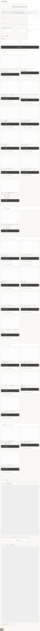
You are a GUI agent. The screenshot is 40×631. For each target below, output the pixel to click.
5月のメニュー (4, 30)
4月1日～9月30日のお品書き (7, 313)
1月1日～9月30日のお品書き (7, 289)
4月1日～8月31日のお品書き (7, 369)
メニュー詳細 (4, 75)
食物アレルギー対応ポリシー (20, 13)
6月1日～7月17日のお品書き (7, 78)
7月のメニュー (30, 30)
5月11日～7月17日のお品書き (27, 128)
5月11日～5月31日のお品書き (7, 103)
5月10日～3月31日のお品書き (7, 128)
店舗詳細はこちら (19, 541)
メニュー (2, 16)
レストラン (3, 18)
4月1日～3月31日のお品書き (7, 176)
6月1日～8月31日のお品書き (7, 265)
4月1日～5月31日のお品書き (7, 263)
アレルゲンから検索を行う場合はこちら (20, 45)
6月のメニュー (17, 30)
